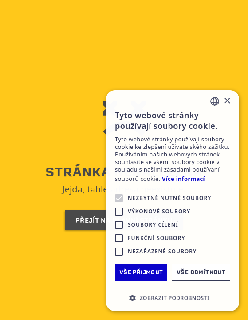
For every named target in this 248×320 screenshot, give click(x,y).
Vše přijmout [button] (141, 272)
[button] (172, 297)
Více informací (183, 179)
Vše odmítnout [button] (201, 272)
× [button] (227, 101)
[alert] (172, 200)
